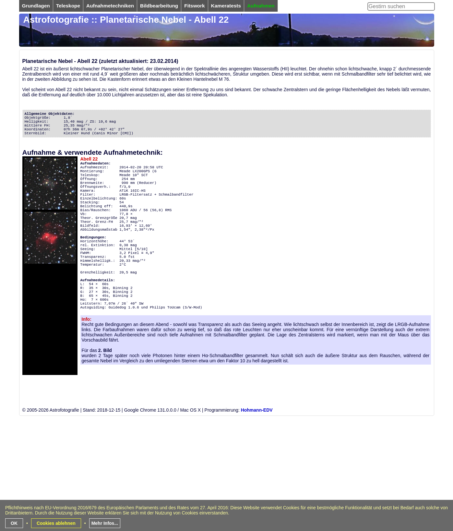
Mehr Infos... (104, 523)
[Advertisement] (213, 484)
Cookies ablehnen (56, 523)
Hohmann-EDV (257, 410)
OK (14, 523)
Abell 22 (89, 159)
